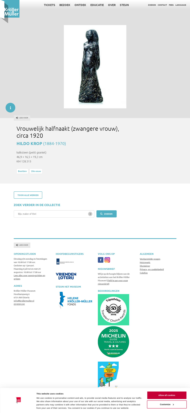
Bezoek (64, 5)
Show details (42, 407)
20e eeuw (36, 171)
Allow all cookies (166, 387)
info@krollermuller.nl (24, 300)
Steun (124, 5)
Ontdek (80, 5)
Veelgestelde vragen (150, 258)
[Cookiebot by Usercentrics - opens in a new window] (18, 407)
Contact (162, 5)
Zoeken (152, 5)
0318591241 (19, 304)
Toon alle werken (28, 195)
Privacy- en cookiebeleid (152, 269)
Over (112, 5)
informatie (9, 106)
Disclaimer (145, 265)
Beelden (22, 171)
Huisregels (145, 262)
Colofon (144, 272)
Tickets (49, 5)
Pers (171, 5)
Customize (167, 396)
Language (180, 5)
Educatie (97, 5)
